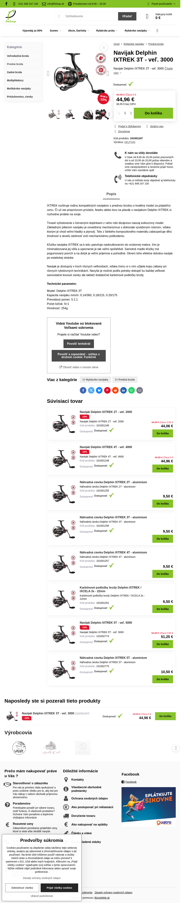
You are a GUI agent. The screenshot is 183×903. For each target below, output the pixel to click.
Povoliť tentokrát (79, 343)
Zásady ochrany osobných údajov (113, 892)
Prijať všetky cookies (59, 887)
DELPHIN (129, 142)
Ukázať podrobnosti (42, 895)
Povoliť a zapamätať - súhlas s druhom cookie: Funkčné (79, 356)
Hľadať (127, 16)
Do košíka (153, 113)
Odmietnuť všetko (22, 887)
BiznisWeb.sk (102, 897)
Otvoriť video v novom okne (78, 367)
